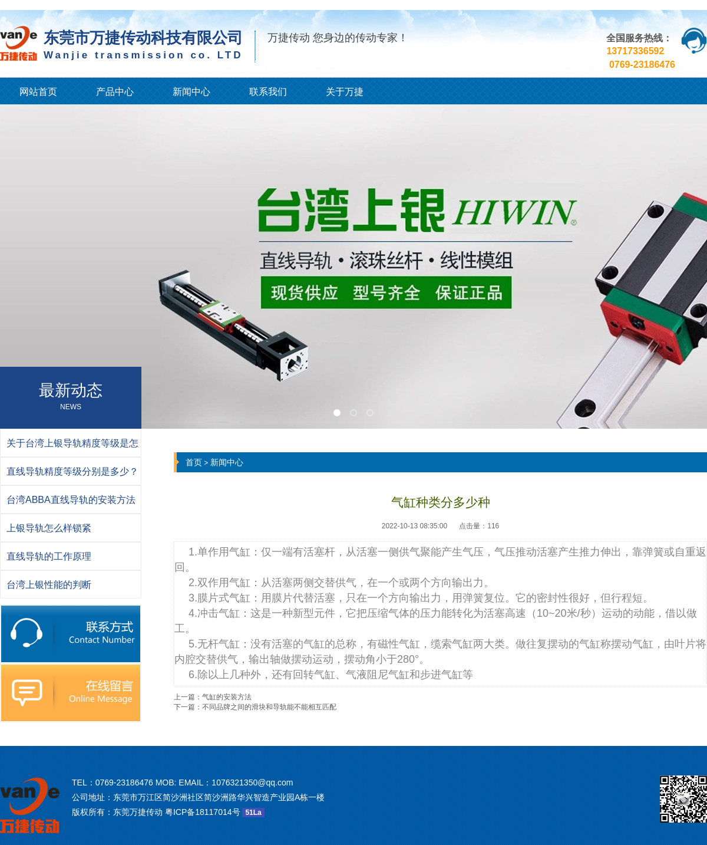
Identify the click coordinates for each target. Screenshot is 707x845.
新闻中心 (191, 92)
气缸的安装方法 (227, 697)
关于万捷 (345, 92)
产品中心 (115, 92)
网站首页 (38, 92)
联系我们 (268, 92)
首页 (194, 462)
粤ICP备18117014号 (202, 812)
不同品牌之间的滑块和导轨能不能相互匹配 (269, 707)
